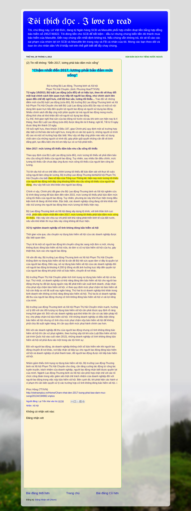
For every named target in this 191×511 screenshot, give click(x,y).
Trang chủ (73, 493)
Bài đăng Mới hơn (38, 493)
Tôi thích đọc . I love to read (79, 21)
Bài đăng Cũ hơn (107, 493)
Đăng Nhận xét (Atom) (46, 499)
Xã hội (36, 405)
